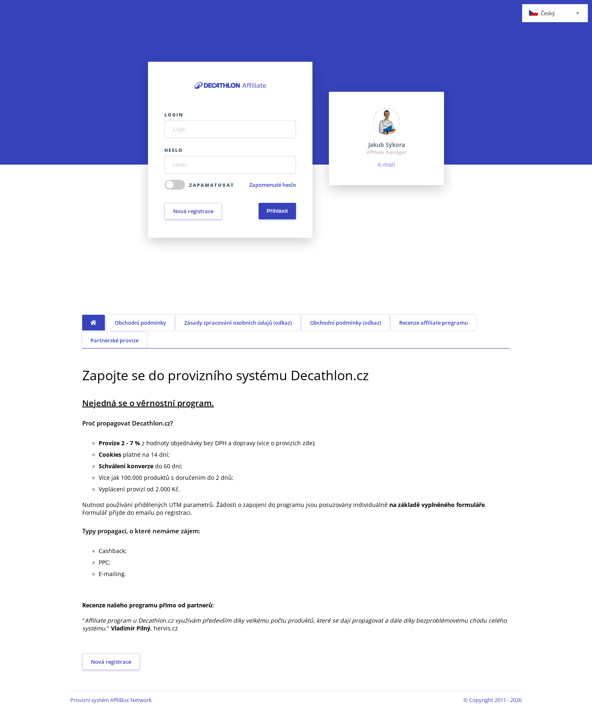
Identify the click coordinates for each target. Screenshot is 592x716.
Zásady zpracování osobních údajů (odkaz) (238, 322)
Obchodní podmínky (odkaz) (345, 322)
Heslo (173, 150)
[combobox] (555, 13)
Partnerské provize (114, 340)
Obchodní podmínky (140, 322)
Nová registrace (193, 211)
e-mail (386, 164)
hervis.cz (166, 628)
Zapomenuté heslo (272, 184)
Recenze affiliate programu (433, 322)
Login (173, 115)
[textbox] (555, 14)
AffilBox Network (131, 700)
